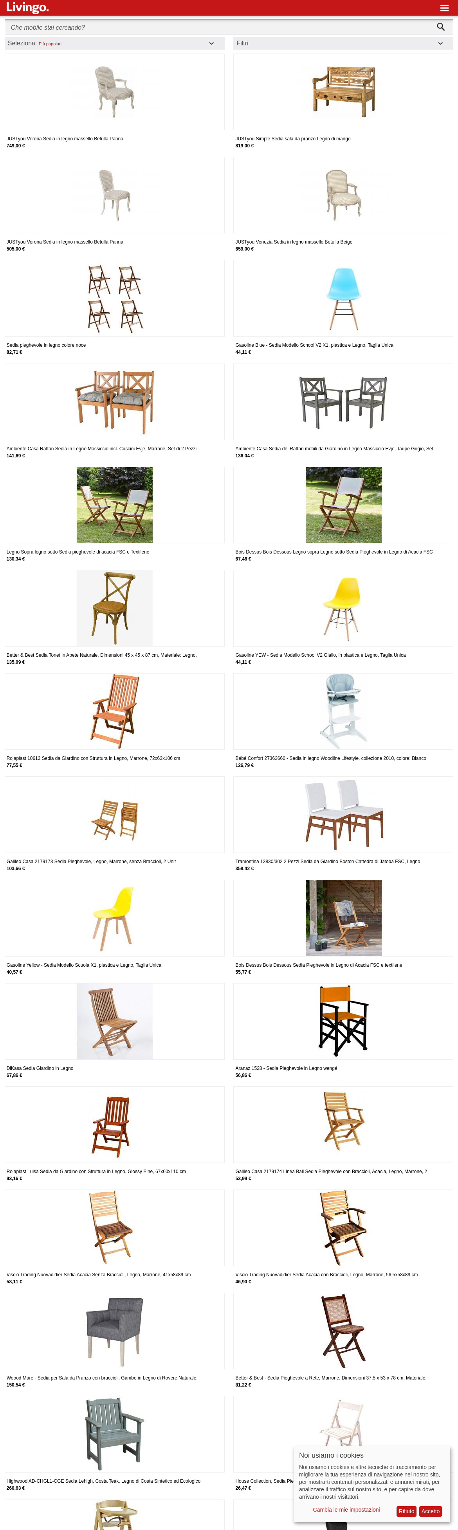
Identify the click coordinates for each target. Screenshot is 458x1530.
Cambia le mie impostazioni (346, 1510)
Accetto (431, 1511)
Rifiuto (407, 1511)
